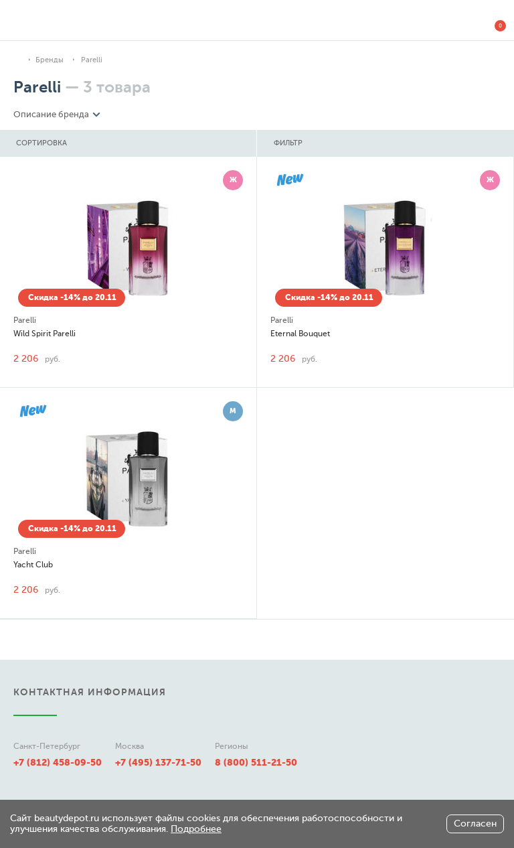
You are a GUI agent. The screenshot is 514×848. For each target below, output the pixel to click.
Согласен (475, 824)
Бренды (49, 60)
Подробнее (196, 829)
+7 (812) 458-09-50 (57, 762)
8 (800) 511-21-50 (256, 762)
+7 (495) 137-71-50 (158, 762)
